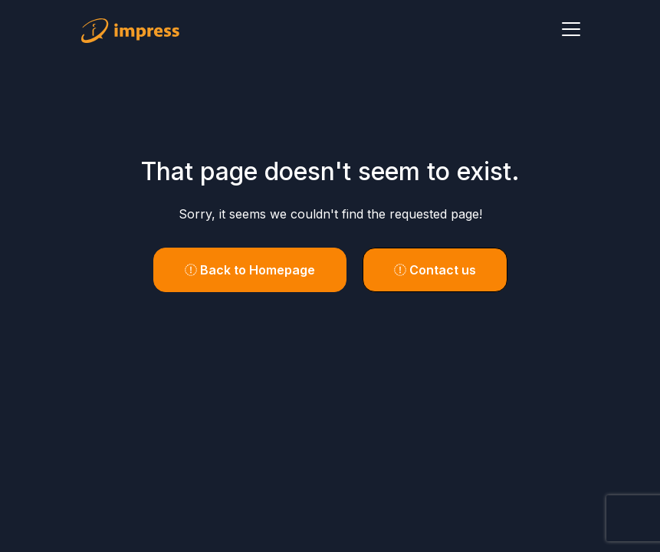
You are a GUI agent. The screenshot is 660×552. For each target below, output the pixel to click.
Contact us (435, 270)
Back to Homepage (250, 270)
